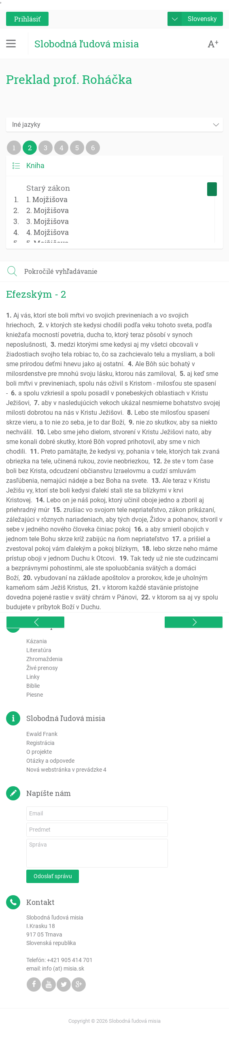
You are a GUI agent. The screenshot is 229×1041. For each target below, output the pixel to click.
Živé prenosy (42, 668)
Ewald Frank (41, 734)
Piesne (34, 694)
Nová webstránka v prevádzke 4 (66, 769)
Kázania (36, 641)
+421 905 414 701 (70, 960)
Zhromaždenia (44, 659)
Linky (33, 677)
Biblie (33, 686)
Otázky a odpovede (50, 760)
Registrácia (40, 743)
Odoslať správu (53, 876)
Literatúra (38, 650)
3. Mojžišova (47, 221)
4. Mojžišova (47, 232)
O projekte (39, 752)
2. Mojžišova (47, 210)
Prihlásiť (27, 19)
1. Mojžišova (47, 199)
